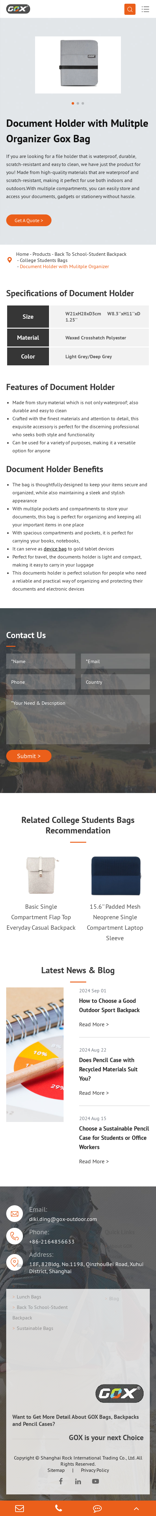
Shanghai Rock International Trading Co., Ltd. (88, 1458)
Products (42, 254)
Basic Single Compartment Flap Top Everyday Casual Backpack (41, 917)
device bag (55, 549)
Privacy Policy (95, 1470)
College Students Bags (44, 260)
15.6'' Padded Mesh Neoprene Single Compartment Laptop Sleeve (115, 922)
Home (22, 254)
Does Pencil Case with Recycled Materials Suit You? (108, 1069)
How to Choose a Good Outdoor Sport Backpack (109, 1005)
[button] (73, 103)
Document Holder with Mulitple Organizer (64, 266)
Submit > (29, 756)
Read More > (94, 1024)
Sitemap (56, 1470)
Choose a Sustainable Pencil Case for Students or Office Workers (114, 1138)
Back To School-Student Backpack (91, 254)
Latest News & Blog (78, 970)
